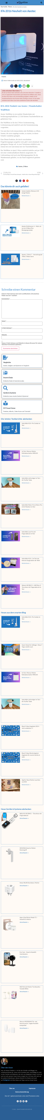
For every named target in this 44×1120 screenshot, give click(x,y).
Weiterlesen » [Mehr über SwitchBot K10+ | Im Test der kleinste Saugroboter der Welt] (26, 563)
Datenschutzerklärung (22, 1092)
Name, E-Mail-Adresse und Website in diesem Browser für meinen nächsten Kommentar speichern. (22, 343)
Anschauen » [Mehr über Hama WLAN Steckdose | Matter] (24, 885)
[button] (6, 2)
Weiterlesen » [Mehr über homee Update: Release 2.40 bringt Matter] (26, 195)
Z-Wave (25, 166)
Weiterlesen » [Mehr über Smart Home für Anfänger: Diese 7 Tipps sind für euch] (26, 649)
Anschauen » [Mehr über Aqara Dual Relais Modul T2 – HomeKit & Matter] (24, 922)
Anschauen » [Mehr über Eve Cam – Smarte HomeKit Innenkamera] (24, 957)
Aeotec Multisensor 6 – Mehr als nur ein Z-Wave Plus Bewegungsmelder (31, 228)
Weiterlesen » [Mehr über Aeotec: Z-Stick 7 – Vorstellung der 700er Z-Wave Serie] (26, 259)
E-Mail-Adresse (7, 328)
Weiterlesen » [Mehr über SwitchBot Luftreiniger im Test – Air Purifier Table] (26, 483)
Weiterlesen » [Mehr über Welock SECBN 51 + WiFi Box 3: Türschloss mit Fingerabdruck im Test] (26, 592)
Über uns (12, 1088)
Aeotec (20, 166)
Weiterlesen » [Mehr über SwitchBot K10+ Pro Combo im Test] (26, 428)
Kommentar (6, 298)
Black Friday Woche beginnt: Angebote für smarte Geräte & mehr (31, 755)
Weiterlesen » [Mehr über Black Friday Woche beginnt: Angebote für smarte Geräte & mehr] (26, 760)
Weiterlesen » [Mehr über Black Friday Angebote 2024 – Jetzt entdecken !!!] (26, 731)
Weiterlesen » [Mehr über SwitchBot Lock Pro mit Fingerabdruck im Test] (26, 536)
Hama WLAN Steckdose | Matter (29, 883)
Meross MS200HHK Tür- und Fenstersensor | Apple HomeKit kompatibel (29, 1023)
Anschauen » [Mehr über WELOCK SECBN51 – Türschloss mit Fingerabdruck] (24, 818)
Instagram (6, 1080)
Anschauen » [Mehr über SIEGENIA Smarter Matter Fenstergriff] (24, 853)
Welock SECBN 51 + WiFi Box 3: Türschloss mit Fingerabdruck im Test (31, 587)
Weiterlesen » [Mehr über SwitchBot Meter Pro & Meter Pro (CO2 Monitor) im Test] (26, 509)
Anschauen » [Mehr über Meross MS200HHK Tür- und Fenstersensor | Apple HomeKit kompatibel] (24, 1028)
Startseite (4, 7)
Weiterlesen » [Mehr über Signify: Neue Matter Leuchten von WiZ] (26, 784)
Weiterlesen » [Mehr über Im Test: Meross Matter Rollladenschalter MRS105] (26, 456)
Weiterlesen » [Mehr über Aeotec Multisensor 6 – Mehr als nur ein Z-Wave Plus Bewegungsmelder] (26, 233)
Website (4, 334)
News (10, 7)
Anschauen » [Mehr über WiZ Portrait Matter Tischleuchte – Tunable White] (24, 991)
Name (4, 321)
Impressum (32, 1088)
